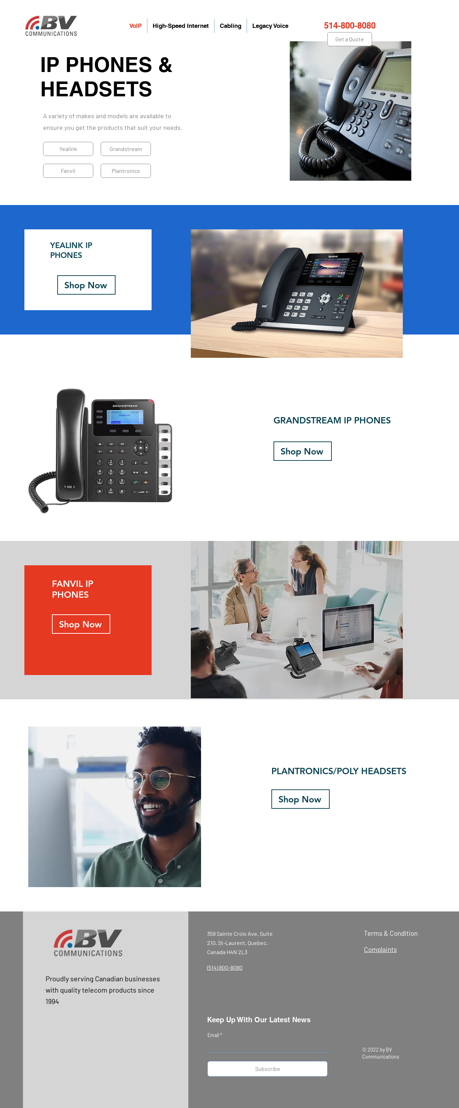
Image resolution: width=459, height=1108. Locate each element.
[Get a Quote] (349, 39)
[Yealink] (68, 149)
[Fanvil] (68, 171)
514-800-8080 (350, 25)
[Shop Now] (86, 285)
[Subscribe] (267, 1069)
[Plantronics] (126, 171)
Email (213, 1035)
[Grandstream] (126, 149)
